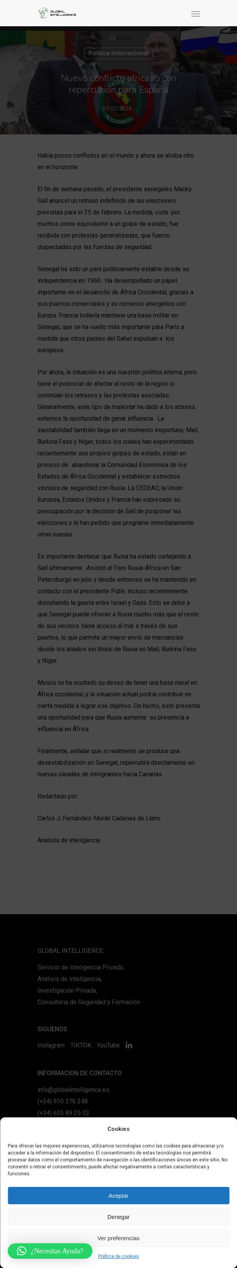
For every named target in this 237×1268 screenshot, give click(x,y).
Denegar (118, 1217)
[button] (50, 1251)
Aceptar (119, 1195)
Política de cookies (118, 1256)
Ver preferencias (118, 1238)
